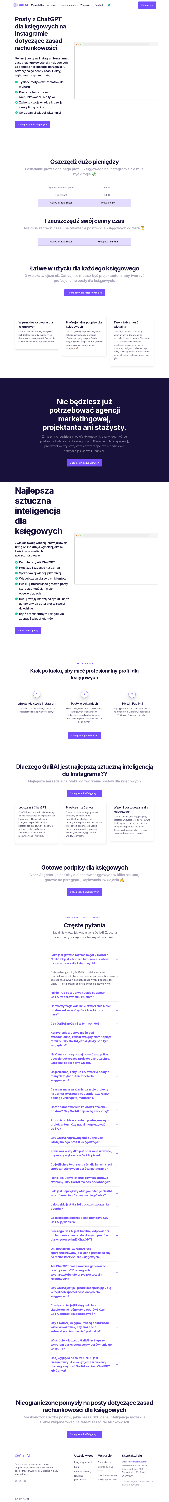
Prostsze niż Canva (79, 807)
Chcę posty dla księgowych (32, 124)
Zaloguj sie (147, 5)
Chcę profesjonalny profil (84, 735)
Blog (76, 1467)
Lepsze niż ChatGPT (32, 807)
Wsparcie (85, 5)
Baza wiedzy (104, 1462)
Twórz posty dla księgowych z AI (84, 292)
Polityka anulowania (107, 1475)
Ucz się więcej (68, 5)
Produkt (99, 5)
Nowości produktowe (80, 1478)
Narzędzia (51, 5)
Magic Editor (37, 5)
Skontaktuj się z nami (105, 1469)
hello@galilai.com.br (137, 1461)
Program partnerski (83, 1462)
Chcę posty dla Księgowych (84, 463)
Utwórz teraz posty (28, 630)
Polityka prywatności (108, 1479)
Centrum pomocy (82, 1471)
